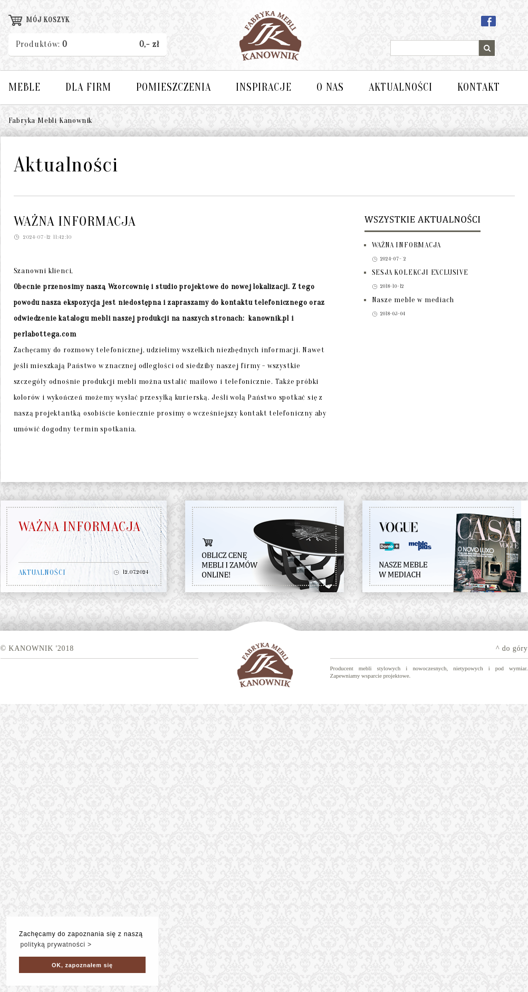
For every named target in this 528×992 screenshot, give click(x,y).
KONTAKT (478, 87)
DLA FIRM (88, 87)
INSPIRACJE (264, 87)
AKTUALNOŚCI (401, 87)
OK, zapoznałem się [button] (82, 965)
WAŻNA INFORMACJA (406, 244)
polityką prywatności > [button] (55, 944)
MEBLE (24, 87)
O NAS (330, 87)
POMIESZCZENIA (173, 87)
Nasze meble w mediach (413, 299)
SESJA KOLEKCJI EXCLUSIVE (420, 272)
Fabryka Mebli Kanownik (50, 120)
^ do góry (511, 648)
